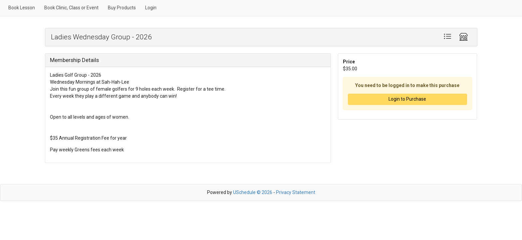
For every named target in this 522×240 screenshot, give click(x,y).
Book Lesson (21, 7)
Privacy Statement (295, 192)
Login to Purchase (407, 99)
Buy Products (122, 7)
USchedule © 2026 (252, 192)
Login (150, 7)
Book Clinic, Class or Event (71, 7)
